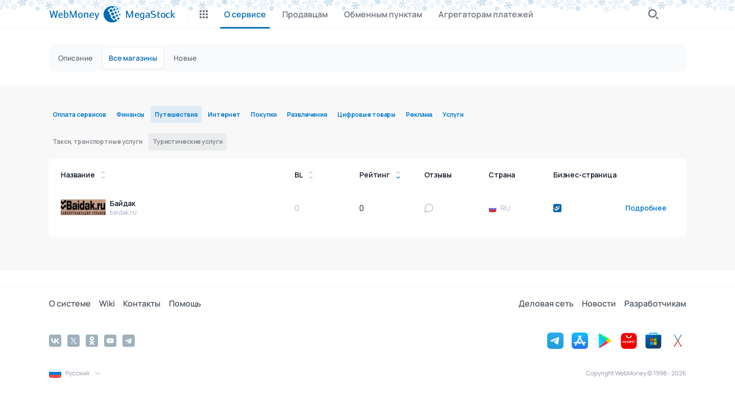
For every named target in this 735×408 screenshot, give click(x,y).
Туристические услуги (188, 141)
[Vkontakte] (55, 341)
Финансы (130, 114)
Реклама (419, 114)
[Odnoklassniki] (92, 341)
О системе (70, 303)
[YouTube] (110, 341)
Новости (599, 303)
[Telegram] (128, 341)
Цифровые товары (366, 114)
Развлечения (307, 114)
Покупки (264, 114)
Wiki (107, 303)
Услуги (453, 114)
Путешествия (176, 114)
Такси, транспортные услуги (97, 141)
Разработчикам (655, 303)
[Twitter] (73, 341)
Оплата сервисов (79, 114)
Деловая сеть (546, 303)
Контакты (141, 303)
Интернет (224, 114)
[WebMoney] (85, 14)
